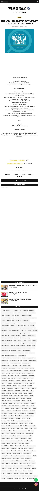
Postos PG (26, 440)
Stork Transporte (14, 463)
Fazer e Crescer (14, 365)
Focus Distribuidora (12, 368)
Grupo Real (3, 388)
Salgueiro (34, 450)
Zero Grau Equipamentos (31, 478)
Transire (20, 470)
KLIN (21, 403)
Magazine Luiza (25, 410)
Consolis (24, 348)
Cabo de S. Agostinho (5, 335)
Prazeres (3, 443)
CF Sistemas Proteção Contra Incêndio (18, 345)
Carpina (24, 340)
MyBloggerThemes (25, 488)
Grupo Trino (34, 388)
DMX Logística (18, 358)
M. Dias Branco (8, 410)
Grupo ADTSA (4, 375)
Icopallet (20, 393)
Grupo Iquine (18, 380)
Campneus (11, 338)
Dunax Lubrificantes (31, 358)
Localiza (12, 408)
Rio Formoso (20, 450)
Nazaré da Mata (4, 423)
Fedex (20, 365)
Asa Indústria (18, 320)
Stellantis (8, 463)
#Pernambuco (14, 170)
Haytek (32, 390)
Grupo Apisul (17, 375)
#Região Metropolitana (27, 170)
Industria (26, 395)
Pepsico (3, 433)
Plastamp (16, 438)
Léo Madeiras (4, 405)
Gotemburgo (18, 373)
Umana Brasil (9, 473)
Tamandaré (21, 465)
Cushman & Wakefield (26, 350)
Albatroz (33, 313)
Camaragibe (24, 335)
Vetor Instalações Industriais (15, 475)
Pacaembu (3, 430)
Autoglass (12, 325)
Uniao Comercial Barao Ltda (19, 473)
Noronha (3, 425)
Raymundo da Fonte (5, 445)
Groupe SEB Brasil (30, 373)
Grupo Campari (31, 375)
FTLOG (7, 370)
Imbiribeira (30, 393)
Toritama (12, 470)
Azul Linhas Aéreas (19, 325)
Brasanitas (35, 330)
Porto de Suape (12, 440)
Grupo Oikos (9, 385)
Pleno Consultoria (23, 438)
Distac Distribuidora (22, 355)
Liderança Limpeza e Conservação (14, 405)
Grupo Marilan (9, 383)
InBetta (10, 395)
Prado (31, 440)
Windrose (3, 478)
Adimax (15, 313)
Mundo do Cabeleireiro (5, 420)
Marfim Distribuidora (22, 413)
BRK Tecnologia (18, 333)
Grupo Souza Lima (10, 388)
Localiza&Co (18, 408)
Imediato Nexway (5, 395)
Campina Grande (4, 338)
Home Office (14, 393)
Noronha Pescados (9, 425)
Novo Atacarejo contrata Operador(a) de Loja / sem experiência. (23, 285)
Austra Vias (33, 323)
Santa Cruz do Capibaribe (17, 453)
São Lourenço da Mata (5, 455)
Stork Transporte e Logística (25, 463)
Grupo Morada (25, 383)
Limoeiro (23, 405)
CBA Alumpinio (10, 343)
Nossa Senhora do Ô (18, 425)
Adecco (11, 313)
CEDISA (19, 343)
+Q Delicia (8, 310)
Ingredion (3, 398)
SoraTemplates (18, 488)
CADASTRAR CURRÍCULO (15, 164)
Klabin (18, 403)
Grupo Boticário (24, 375)
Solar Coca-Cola (31, 460)
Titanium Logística (5, 470)
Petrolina (24, 435)
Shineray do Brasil (16, 458)
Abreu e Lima (25, 310)
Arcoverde (3, 320)
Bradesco (29, 330)
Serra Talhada (33, 455)
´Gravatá (3, 310)
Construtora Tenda (31, 348)
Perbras (7, 433)
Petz (12, 438)
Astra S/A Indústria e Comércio (17, 323)
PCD (29, 430)
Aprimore (17, 318)
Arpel (13, 320)
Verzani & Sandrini (5, 475)
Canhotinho (17, 338)
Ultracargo (3, 473)
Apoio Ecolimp (11, 318)
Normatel (31, 423)
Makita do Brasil (4, 413)
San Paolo (3, 453)
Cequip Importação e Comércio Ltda (28, 343)
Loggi (30, 408)
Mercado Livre (11, 418)
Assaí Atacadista (26, 320)
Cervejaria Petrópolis (5, 345)
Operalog (26, 428)
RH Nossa (3, 450)
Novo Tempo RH (32, 425)
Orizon (31, 428)
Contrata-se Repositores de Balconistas (18, 292)
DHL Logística (31, 353)
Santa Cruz (9, 453)
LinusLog (32, 405)
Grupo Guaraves (4, 380)
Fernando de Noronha (27, 365)
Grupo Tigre (23, 388)
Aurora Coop (27, 323)
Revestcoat (31, 448)
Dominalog (24, 358)
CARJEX (15, 340)
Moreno (23, 418)
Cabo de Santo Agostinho (15, 335)
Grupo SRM (17, 388)
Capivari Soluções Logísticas (7, 340)
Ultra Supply (30, 470)
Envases (3, 363)
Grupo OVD (15, 385)
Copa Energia (13, 350)
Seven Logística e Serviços (6, 458)
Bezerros (14, 328)
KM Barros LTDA (26, 403)
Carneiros (19, 340)
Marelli (15, 413)
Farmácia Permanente (26, 363)
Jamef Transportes (16, 400)
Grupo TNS (28, 388)
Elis (21, 360)
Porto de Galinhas (5, 440)
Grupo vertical (17, 390)
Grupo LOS (3, 383)
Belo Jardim (9, 328)
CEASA (15, 343)
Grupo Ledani (30, 380)
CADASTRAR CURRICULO (17, 160)
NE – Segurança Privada (13, 423)
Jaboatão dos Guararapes (6, 400)
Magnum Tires (32, 410)
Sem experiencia (22, 455)
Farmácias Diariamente (6, 365)
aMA (13, 315)
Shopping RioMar (28, 458)
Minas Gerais (18, 418)
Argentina (9, 320)
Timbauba (34, 468)
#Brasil (8, 170)
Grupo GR (31, 378)
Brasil (19, 17)
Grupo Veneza (10, 390)
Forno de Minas (20, 368)
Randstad (27, 443)
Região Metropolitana (5, 448)
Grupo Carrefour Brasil (6, 378)
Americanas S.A (4, 318)
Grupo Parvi (30, 385)
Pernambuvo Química (5, 435)
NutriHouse (13, 428)
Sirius (22, 460)
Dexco (26, 353)
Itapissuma (23, 398)
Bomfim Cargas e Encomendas (14, 330)
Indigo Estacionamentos (18, 395)
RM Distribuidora (27, 450)
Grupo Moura (32, 383)
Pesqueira (19, 435)
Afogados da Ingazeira (23, 313)
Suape (3, 465)
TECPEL (21, 468)
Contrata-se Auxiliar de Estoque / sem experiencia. (20, 299)
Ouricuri (35, 428)
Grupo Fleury (19, 378)
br (25, 330)
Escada (7, 363)
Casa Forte (34, 340)
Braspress (7, 333)
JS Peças (10, 403)
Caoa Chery (28, 338)
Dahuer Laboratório (5, 353)
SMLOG (26, 460)
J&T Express (29, 398)
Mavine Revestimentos (29, 415)
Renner (25, 448)
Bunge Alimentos (26, 333)
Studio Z (33, 463)
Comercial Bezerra (5, 348)
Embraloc (25, 360)
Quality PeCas (21, 443)
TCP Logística (4, 468)
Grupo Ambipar (10, 375)
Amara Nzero (17, 315)
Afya (29, 313)
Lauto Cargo (33, 403)
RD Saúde (12, 445)
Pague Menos (9, 430)
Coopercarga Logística (6, 350)
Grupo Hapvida (11, 380)
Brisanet (12, 333)
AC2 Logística (31, 310)
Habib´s (27, 390)
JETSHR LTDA (29, 400)
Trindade (25, 470)
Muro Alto (13, 420)
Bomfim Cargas (4, 330)
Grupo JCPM (24, 380)
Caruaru (29, 340)
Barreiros (3, 328)
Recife (27, 445)
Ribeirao (8, 450)
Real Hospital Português (19, 445)
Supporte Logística (8, 465)
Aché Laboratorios (5, 313)
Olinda (22, 428)
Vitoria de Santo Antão (27, 475)
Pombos (29, 438)
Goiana (13, 373)
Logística (34, 408)
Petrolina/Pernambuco (6, 438)
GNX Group (8, 373)
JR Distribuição (4, 403)
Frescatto (32, 368)
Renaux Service (14, 448)
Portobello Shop (20, 440)
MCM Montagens (4, 418)
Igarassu (25, 393)
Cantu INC (22, 338)
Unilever (31, 473)
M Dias (3, 410)
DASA (11, 353)
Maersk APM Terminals (17, 410)
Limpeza (28, 405)
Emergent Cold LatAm (32, 360)
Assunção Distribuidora (6, 323)
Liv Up (2, 408)
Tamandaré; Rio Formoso (29, 465)
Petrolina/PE (30, 435)
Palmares (15, 430)
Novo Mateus (25, 425)
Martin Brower (4, 415)
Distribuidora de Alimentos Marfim (8, 358)
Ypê (20, 478)
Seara (12, 455)
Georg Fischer (32, 370)
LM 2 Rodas (7, 408)
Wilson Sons (35, 475)
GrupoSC (23, 390)
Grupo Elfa (13, 378)
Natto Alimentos (28, 420)
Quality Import (14, 443)
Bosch (22, 330)
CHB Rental (29, 345)
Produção (8, 443)
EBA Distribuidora (5, 360)
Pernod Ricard (13, 435)
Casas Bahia (4, 343)
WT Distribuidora (10, 478)
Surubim (15, 465)
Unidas (26, 473)
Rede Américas (32, 445)
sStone (3, 463)
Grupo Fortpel (25, 378)
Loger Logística (24, 408)
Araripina (27, 318)
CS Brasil (19, 350)
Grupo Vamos (4, 390)
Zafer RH (23, 478)
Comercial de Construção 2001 (15, 348)
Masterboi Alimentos (19, 415)
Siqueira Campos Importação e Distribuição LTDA (10, 460)
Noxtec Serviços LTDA (5, 428)
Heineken (3, 393)
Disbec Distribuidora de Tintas (11, 355)
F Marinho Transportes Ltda (15, 363)
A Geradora (16, 310)
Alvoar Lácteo (7, 315)
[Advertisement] (19, 67)
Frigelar (3, 370)
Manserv (10, 413)
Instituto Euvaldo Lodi (11, 398)
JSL (14, 403)
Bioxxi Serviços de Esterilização (23, 328)
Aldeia (3, 315)
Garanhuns (26, 370)
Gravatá (23, 373)
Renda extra (20, 448)
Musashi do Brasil (20, 420)
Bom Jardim (33, 328)
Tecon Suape (15, 468)
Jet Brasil (23, 400)
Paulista (25, 430)
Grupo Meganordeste (17, 383)
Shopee (22, 458)
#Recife (19, 170)
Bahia (25, 325)
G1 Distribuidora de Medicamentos (16, 370)
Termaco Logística (27, 468)
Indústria (31, 395)
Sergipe (28, 455)
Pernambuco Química (29, 433)
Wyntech (16, 478)
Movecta (28, 418)
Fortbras (26, 368)
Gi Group (3, 373)
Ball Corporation (31, 325)
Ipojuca (17, 398)
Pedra (33, 430)
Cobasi (33, 345)
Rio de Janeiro (13, 450)
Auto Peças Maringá (5, 325)
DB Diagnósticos (21, 353)
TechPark (9, 468)
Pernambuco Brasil (20, 433)
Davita (15, 353)
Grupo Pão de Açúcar (22, 385)
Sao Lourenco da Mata (27, 453)
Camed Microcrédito (31, 335)
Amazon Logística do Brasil (26, 315)
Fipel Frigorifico (4, 368)
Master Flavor (11, 415)
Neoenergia (21, 423)
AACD (20, 310)
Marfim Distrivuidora (31, 413)
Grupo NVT (3, 385)
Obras (18, 428)
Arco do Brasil (33, 318)
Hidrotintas (8, 393)
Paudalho (20, 430)
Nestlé (26, 423)
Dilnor (3, 355)
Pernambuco (13, 433)
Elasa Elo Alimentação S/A (14, 360)
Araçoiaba (22, 318)
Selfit (16, 455)
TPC (16, 470)
